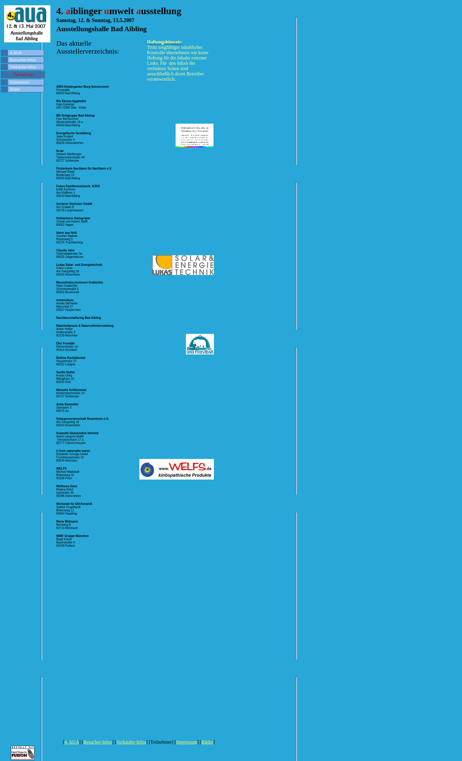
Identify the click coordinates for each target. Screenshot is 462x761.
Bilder (207, 742)
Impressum (186, 742)
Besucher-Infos (97, 742)
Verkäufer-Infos (131, 742)
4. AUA (71, 742)
